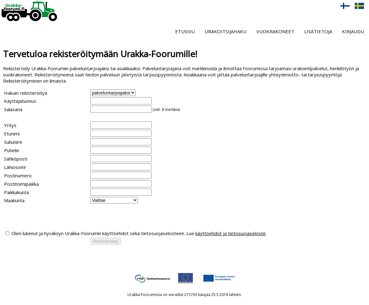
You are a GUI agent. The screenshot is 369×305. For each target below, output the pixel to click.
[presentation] (51, 217)
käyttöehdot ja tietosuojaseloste (230, 233)
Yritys (10, 125)
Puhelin (11, 150)
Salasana (13, 109)
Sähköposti (15, 159)
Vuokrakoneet (275, 31)
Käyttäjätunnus (20, 101)
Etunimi (12, 133)
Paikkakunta (16, 192)
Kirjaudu (353, 31)
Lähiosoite (15, 167)
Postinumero (18, 175)
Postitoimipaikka (21, 184)
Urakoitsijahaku (226, 31)
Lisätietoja (318, 31)
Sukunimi (13, 142)
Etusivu (185, 31)
